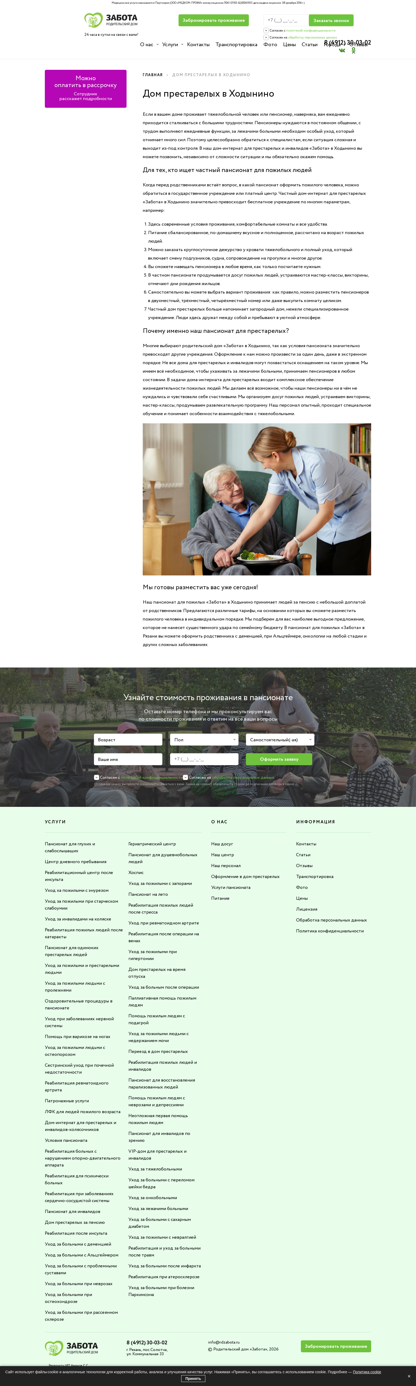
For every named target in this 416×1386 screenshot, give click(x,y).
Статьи (309, 45)
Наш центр (223, 847)
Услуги (170, 45)
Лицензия (306, 901)
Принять (193, 1378)
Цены (289, 45)
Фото (270, 45)
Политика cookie (367, 1372)
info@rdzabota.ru (224, 1335)
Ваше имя (108, 752)
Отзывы (358, 45)
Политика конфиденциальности (330, 923)
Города (331, 45)
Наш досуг (222, 836)
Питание (220, 891)
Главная (153, 67)
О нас (146, 45)
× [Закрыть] (409, 1376)
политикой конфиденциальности (270, 30)
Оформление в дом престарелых (246, 869)
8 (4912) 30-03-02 (346, 17)
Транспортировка (236, 45)
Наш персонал (226, 858)
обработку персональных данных (271, 37)
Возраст (106, 732)
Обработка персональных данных (332, 912)
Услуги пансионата (231, 880)
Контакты (198, 45)
